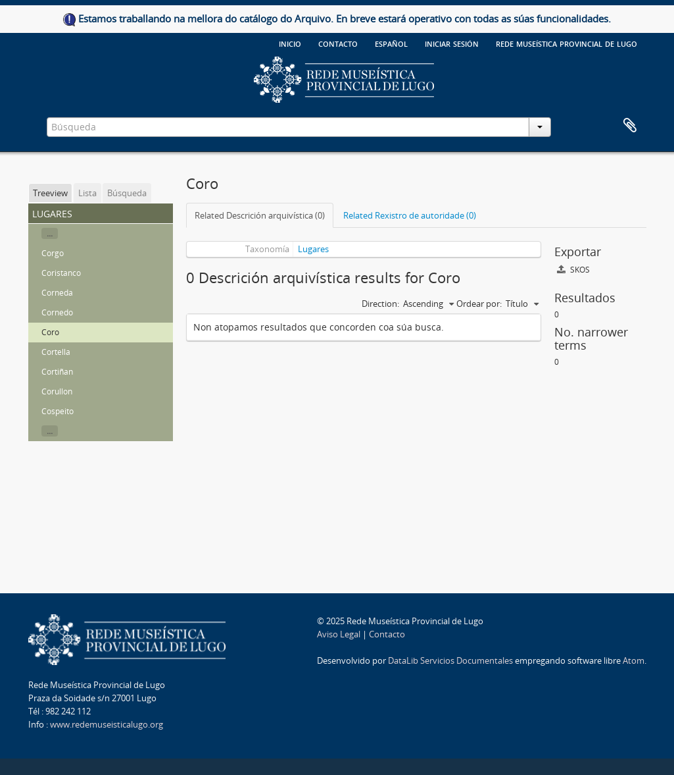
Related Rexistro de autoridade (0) (409, 215)
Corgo (52, 253)
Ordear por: (479, 303)
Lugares (313, 249)
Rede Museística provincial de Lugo (566, 43)
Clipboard (630, 125)
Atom (633, 660)
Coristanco (61, 273)
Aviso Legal (338, 634)
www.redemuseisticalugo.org (106, 724)
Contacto (338, 43)
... (50, 233)
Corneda (57, 292)
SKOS (573, 269)
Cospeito (57, 411)
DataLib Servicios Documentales (450, 660)
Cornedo (57, 312)
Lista (87, 193)
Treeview (50, 193)
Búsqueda (127, 193)
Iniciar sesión (452, 43)
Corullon (56, 391)
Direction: (380, 303)
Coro (50, 332)
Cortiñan (57, 371)
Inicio (290, 43)
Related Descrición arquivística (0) (260, 215)
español (391, 43)
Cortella (55, 352)
